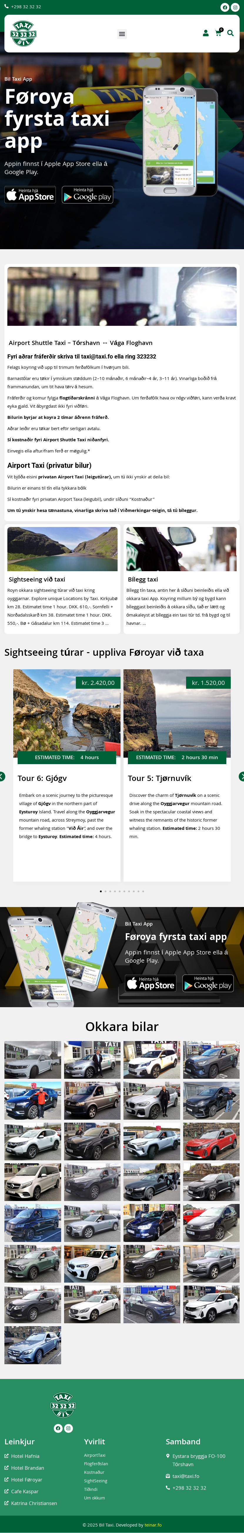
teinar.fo (153, 1525)
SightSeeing (95, 1481)
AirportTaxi (95, 1456)
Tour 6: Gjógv (42, 779)
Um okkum (94, 1498)
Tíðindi (91, 1490)
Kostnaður (94, 1473)
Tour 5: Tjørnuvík (159, 779)
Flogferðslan (96, 1464)
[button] (122, 34)
